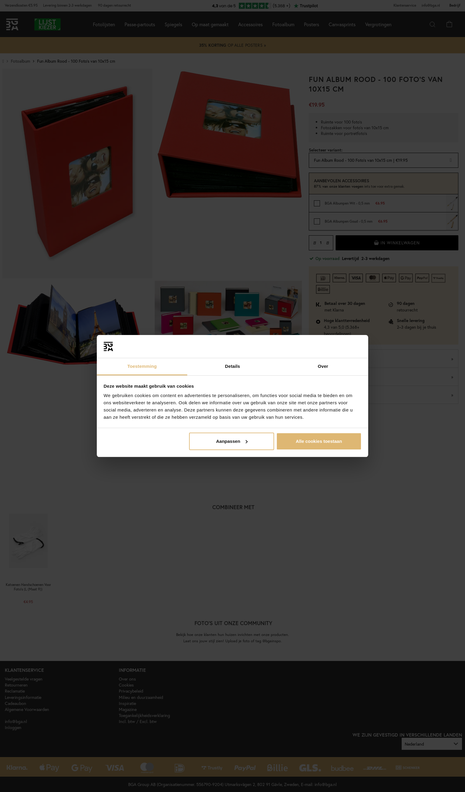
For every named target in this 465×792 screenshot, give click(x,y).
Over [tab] (323, 366)
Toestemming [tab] (142, 366)
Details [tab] (232, 366)
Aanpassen (232, 441)
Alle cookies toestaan (319, 441)
